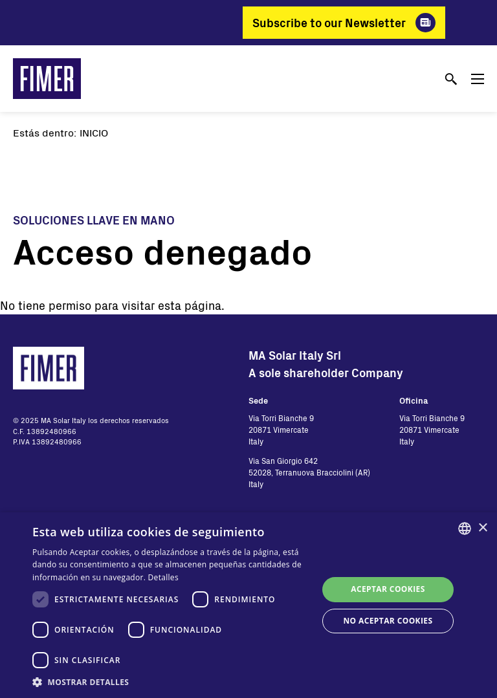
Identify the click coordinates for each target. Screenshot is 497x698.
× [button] (482, 528)
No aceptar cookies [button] (387, 620)
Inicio (94, 132)
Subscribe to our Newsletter (329, 22)
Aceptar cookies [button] (388, 588)
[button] (170, 681)
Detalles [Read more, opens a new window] (163, 577)
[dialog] (248, 605)
